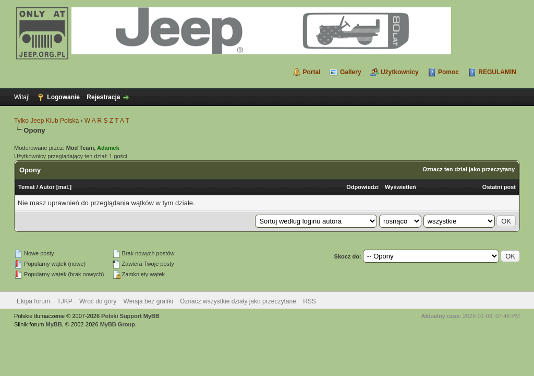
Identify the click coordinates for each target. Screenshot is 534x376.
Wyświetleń (400, 187)
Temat (26, 187)
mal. (63, 187)
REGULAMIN (497, 72)
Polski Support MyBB (130, 316)
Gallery (350, 72)
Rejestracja (103, 97)
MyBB (54, 324)
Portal (312, 72)
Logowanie (63, 97)
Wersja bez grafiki (148, 301)
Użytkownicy (400, 72)
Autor (46, 187)
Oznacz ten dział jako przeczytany (468, 169)
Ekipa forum (33, 301)
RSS (309, 301)
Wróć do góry (97, 301)
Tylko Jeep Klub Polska (46, 120)
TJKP (64, 301)
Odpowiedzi (362, 187)
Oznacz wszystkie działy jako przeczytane (238, 301)
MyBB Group (117, 324)
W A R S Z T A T (106, 120)
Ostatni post (499, 187)
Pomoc (448, 72)
